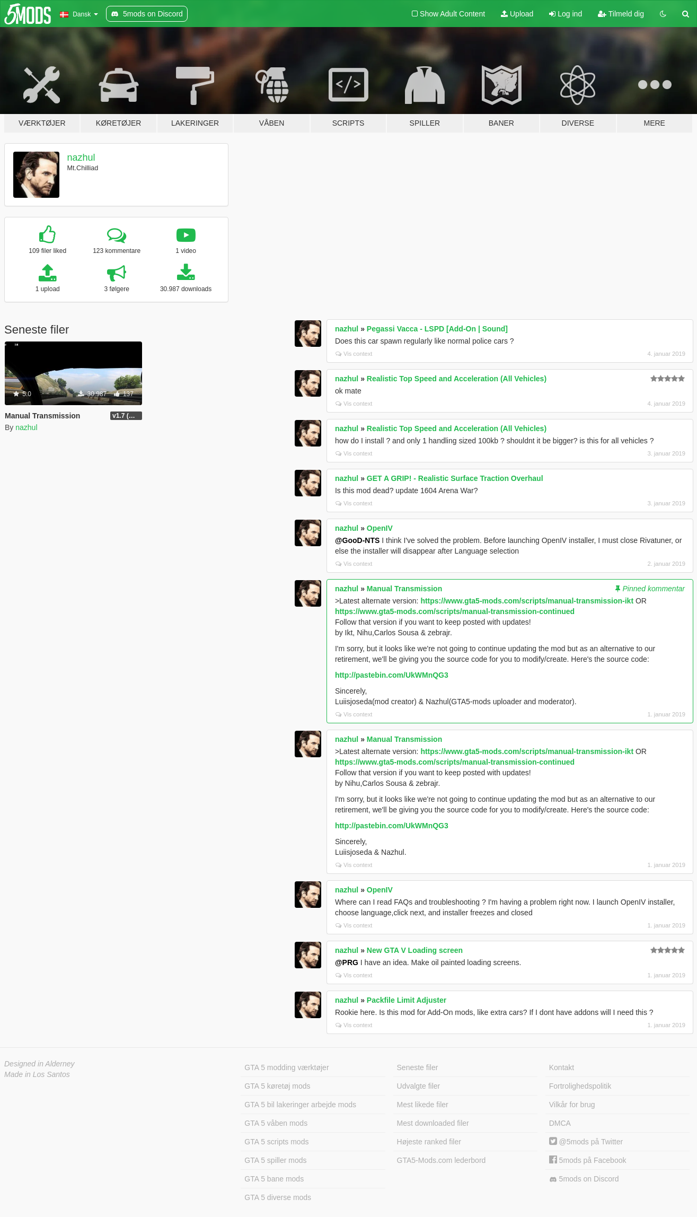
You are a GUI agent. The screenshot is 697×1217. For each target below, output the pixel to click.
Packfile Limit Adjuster (406, 1000)
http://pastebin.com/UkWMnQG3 (391, 675)
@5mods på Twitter (586, 1141)
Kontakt (561, 1067)
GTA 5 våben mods (275, 1123)
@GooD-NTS (357, 540)
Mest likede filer (422, 1104)
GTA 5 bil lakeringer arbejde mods (300, 1104)
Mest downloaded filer (433, 1123)
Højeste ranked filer (429, 1141)
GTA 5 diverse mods (277, 1197)
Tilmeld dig (621, 14)
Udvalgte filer (418, 1086)
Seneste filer (417, 1067)
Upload (517, 14)
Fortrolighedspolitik (580, 1086)
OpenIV (380, 528)
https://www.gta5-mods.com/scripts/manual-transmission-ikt (526, 601)
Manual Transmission (404, 588)
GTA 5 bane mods (274, 1179)
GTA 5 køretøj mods (277, 1086)
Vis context (354, 354)
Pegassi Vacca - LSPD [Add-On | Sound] (437, 329)
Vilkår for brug (572, 1104)
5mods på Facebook (588, 1160)
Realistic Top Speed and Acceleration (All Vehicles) (456, 378)
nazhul (81, 157)
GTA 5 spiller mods (275, 1160)
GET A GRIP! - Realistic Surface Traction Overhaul (455, 478)
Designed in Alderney (39, 1064)
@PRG (346, 962)
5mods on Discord (584, 1179)
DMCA (560, 1123)
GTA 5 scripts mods (276, 1141)
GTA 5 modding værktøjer (286, 1067)
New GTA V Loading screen (415, 950)
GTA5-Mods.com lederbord (441, 1160)
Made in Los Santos (37, 1074)
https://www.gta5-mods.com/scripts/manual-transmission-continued (455, 611)
